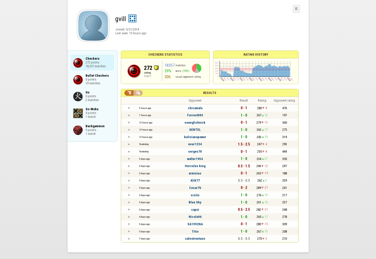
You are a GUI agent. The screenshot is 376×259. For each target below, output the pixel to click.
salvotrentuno (195, 238)
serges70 (195, 151)
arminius (195, 173)
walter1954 (195, 159)
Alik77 (195, 180)
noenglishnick (195, 122)
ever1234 (195, 144)
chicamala (195, 108)
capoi (195, 210)
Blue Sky (195, 202)
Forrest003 (195, 115)
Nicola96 (195, 217)
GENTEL (195, 130)
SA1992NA (195, 224)
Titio (195, 231)
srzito (195, 195)
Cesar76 (195, 188)
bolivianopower (195, 137)
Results (209, 93)
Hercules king (195, 166)
